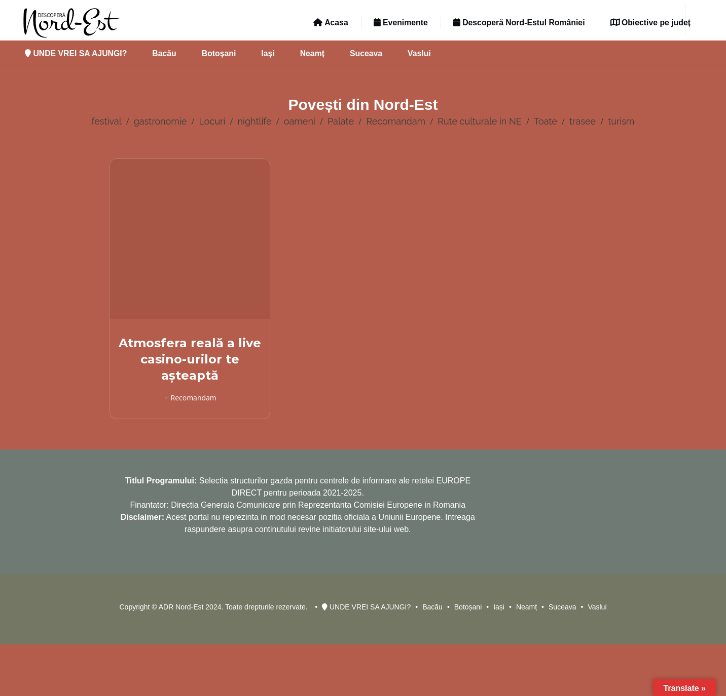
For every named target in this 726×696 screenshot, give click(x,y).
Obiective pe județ (650, 22)
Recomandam (395, 121)
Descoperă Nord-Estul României (519, 22)
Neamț (312, 53)
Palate (341, 121)
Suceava (366, 53)
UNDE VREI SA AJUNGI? (76, 53)
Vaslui (419, 53)
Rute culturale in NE (480, 121)
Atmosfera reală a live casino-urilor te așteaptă (190, 359)
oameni (299, 121)
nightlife (255, 121)
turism (621, 121)
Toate (545, 121)
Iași (267, 53)
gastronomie (160, 121)
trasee (582, 121)
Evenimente (401, 22)
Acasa (330, 22)
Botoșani (219, 53)
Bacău (164, 53)
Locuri (212, 121)
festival (107, 121)
